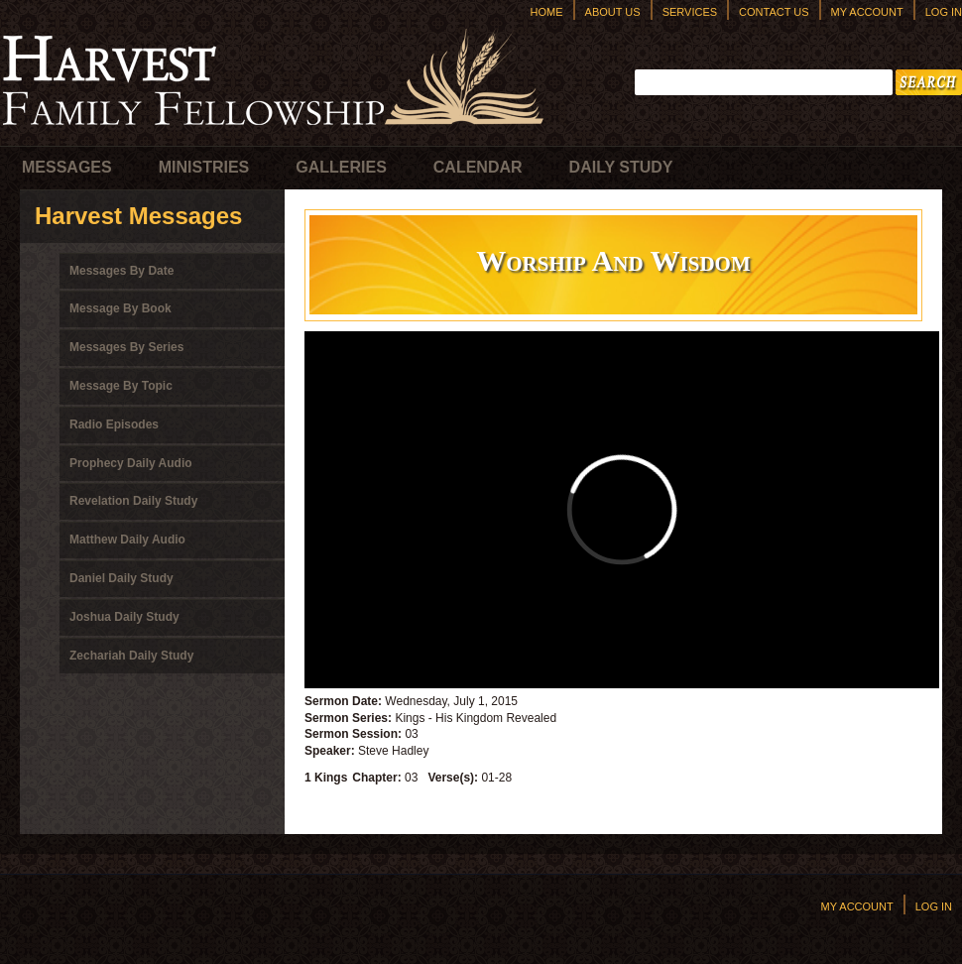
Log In (943, 12)
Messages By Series (126, 347)
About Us (613, 12)
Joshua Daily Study (124, 617)
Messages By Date (121, 271)
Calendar (478, 167)
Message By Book (120, 308)
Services (689, 12)
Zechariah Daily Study (131, 656)
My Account (867, 12)
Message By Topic (121, 386)
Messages (67, 167)
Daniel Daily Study (121, 578)
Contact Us (774, 12)
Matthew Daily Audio (127, 539)
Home (547, 12)
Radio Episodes (114, 424)
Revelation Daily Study (133, 501)
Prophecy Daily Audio (130, 463)
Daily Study (621, 167)
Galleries (341, 167)
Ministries (204, 167)
